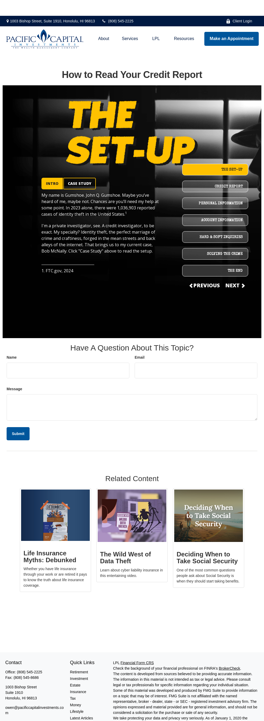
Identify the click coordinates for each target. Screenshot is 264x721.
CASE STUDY (79, 167)
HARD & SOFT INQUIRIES (221, 221)
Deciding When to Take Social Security (207, 542)
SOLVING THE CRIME (225, 238)
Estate (75, 669)
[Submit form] (18, 417)
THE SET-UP (232, 154)
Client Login (239, 5)
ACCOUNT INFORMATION (222, 204)
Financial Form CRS (137, 647)
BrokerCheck (229, 652)
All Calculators (81, 715)
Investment (79, 663)
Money (75, 689)
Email (139, 341)
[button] (104, 23)
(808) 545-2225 (117, 5)
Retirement (79, 656)
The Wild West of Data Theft (125, 542)
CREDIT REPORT (229, 171)
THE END (235, 255)
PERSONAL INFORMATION (221, 188)
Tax (73, 682)
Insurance (78, 676)
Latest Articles (81, 702)
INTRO (52, 167)
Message (14, 373)
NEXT (234, 269)
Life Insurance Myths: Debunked (49, 541)
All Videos (78, 709)
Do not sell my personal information (181, 713)
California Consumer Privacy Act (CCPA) (146, 708)
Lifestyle (76, 696)
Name (12, 341)
